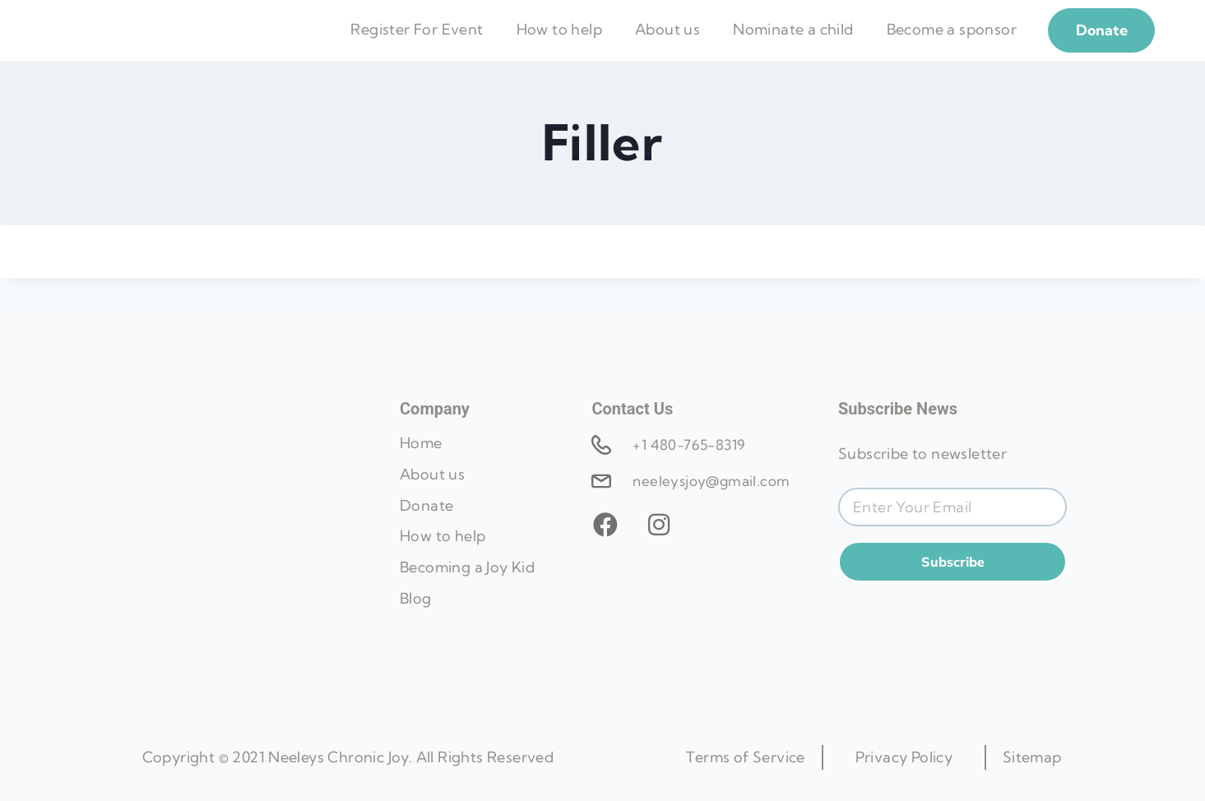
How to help (559, 44)
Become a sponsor (952, 44)
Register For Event (416, 44)
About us (667, 44)
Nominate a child (793, 44)
